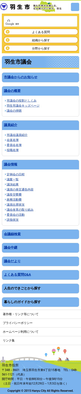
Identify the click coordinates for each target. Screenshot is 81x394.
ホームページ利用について (21, 331)
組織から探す (41, 40)
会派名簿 (13, 140)
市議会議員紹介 (17, 135)
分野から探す (41, 48)
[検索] (35, 24)
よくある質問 (41, 32)
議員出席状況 (16, 204)
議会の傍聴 (14, 110)
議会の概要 (12, 91)
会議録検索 (12, 234)
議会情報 (10, 164)
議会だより (12, 261)
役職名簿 (13, 150)
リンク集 (9, 340)
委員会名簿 (14, 145)
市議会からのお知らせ (20, 77)
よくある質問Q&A (17, 274)
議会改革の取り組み (20, 209)
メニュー (75, 7)
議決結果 (13, 184)
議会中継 (10, 247)
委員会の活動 (16, 215)
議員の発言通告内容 (20, 189)
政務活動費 (14, 199)
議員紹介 (10, 125)
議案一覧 (13, 179)
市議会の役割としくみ (21, 100)
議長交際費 (14, 194)
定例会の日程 (16, 174)
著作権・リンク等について (21, 314)
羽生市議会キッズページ (23, 105)
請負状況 (13, 220)
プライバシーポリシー (18, 323)
